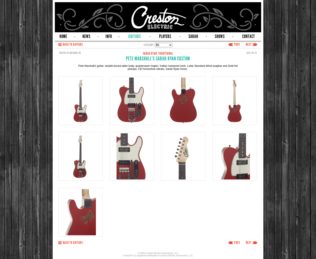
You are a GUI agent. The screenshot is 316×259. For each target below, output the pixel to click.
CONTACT (248, 36)
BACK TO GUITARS (73, 44)
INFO (109, 36)
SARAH (193, 36)
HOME (63, 36)
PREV (237, 44)
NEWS (86, 36)
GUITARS (134, 36)
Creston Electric (158, 17)
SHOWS (220, 36)
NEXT (248, 44)
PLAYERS (165, 36)
